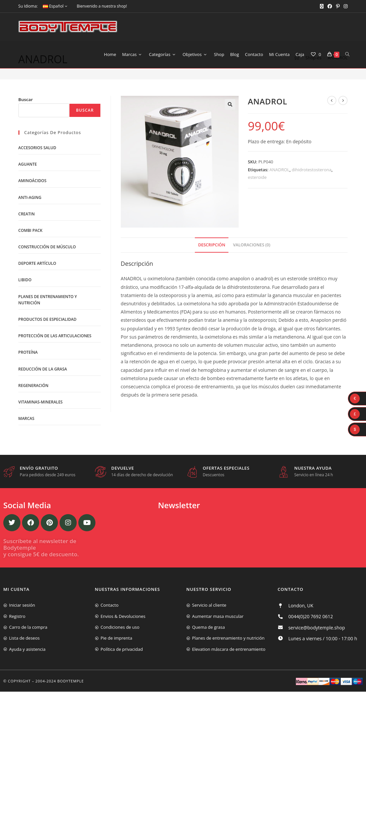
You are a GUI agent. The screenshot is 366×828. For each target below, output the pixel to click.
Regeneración (33, 412)
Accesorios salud (37, 174)
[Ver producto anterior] (331, 126)
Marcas (26, 445)
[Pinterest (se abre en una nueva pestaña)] (338, 6)
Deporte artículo (37, 289)
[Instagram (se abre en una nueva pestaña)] (345, 6)
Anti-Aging (29, 223)
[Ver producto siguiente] (343, 126)
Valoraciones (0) (251, 271)
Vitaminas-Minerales (40, 428)
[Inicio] (297, 85)
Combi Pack (30, 257)
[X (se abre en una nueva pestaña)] (322, 6)
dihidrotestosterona (311, 196)
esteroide (257, 204)
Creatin (26, 240)
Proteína (28, 378)
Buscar (25, 125)
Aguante (27, 190)
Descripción (211, 271)
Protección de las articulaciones (55, 362)
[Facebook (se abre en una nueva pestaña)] (330, 6)
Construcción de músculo (47, 273)
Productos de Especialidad (47, 345)
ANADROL (338, 85)
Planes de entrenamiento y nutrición (47, 326)
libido (25, 306)
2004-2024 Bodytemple (60, 707)
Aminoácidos (32, 207)
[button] (230, 130)
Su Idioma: (28, 6)
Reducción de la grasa (42, 395)
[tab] (211, 271)
